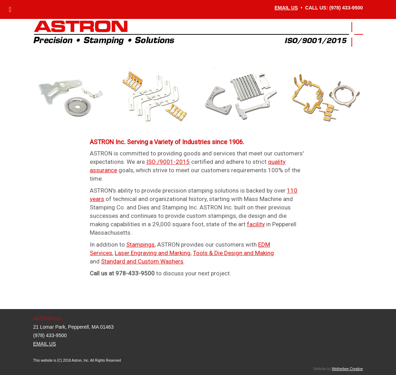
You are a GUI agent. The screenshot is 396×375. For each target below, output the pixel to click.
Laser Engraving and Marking (152, 252)
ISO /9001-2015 (168, 161)
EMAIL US (286, 8)
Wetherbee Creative (347, 369)
